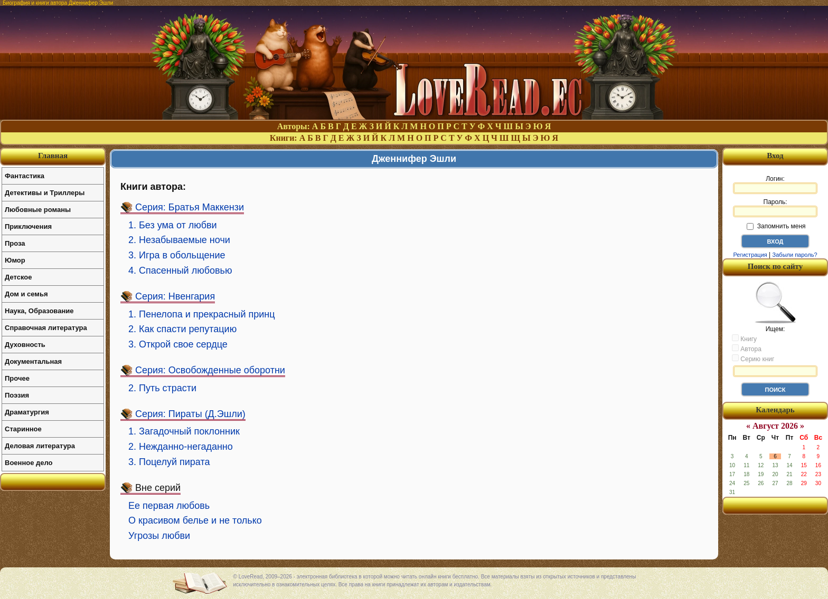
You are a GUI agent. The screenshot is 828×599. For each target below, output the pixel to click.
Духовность (25, 345)
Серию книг (753, 358)
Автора (746, 348)
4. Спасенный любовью (180, 270)
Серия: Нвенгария (175, 296)
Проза (15, 243)
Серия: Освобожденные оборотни (210, 370)
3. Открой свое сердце (178, 344)
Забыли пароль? (795, 255)
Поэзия (17, 395)
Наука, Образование (39, 311)
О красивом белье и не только (195, 520)
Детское (18, 277)
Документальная (33, 361)
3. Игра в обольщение (176, 255)
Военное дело (29, 463)
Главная (53, 155)
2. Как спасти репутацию (182, 329)
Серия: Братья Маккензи (189, 207)
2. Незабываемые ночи (179, 240)
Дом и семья (26, 294)
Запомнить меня (776, 226)
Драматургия (27, 412)
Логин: (775, 184)
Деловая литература (40, 446)
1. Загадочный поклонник (184, 431)
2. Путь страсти (162, 388)
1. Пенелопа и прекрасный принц (201, 314)
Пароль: (775, 207)
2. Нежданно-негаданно (180, 446)
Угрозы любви (159, 535)
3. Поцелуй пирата (169, 462)
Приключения (28, 226)
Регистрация (750, 255)
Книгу (744, 338)
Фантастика (24, 176)
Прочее (17, 378)
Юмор (15, 260)
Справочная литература (46, 328)
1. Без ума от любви (172, 225)
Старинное (23, 429)
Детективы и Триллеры (44, 193)
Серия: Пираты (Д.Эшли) (190, 414)
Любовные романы (38, 210)
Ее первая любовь (169, 505)
